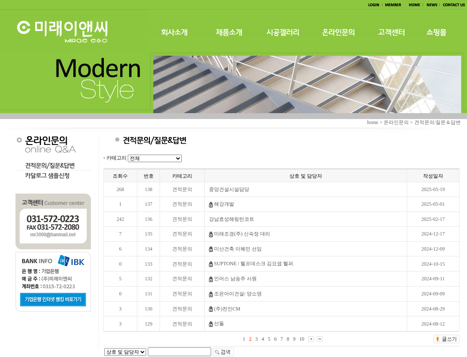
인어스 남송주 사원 (235, 279)
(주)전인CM (227, 309)
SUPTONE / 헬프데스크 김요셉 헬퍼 (253, 263)
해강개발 (224, 204)
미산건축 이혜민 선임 (238, 249)
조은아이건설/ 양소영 (238, 294)
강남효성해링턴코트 (231, 219)
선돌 (219, 323)
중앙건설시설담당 (229, 189)
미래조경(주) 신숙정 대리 (242, 234)
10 (301, 339)
